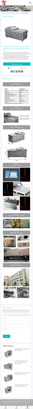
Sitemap (12, 402)
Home (3, 13)
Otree (17, 403)
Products (8, 13)
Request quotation (16, 64)
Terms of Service (18, 402)
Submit (6, 336)
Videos (10, 68)
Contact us (24, 68)
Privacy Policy (24, 402)
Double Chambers (15, 13)
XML (10, 402)
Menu (16, 407)
